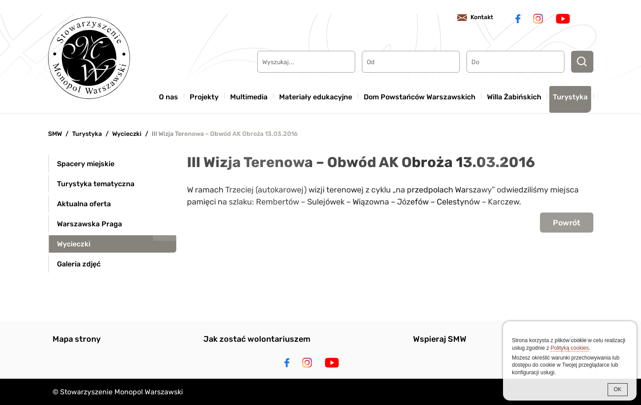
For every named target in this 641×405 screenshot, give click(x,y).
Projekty (204, 95)
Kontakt (477, 17)
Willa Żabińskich (514, 95)
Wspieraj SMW (440, 339)
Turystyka (570, 95)
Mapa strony (77, 339)
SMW (55, 134)
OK (617, 389)
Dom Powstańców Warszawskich (419, 95)
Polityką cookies (570, 348)
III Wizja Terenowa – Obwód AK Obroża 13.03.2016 (225, 134)
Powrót (566, 223)
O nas (168, 95)
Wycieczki (127, 134)
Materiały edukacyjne (315, 95)
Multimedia (249, 95)
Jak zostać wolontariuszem (256, 339)
